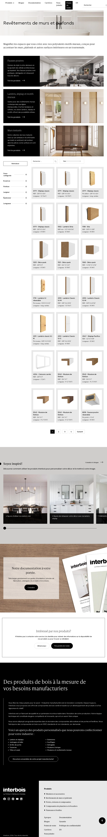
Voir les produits (14, 80)
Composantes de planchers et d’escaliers (61, 804)
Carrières (48, 3)
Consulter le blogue (91, 460)
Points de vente (68, 5)
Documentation (34, 3)
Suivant (80, 429)
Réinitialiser (15, 162)
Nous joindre (59, 4)
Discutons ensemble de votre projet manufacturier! (33, 757)
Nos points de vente (62, 643)
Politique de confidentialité (70, 823)
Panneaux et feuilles (54, 808)
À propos (47, 815)
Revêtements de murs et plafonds (59, 796)
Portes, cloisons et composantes (58, 800)
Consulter (31, 585)
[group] (25, 497)
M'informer (41, 644)
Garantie (62, 819)
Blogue (21, 3)
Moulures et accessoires (55, 792)
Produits (8, 3)
